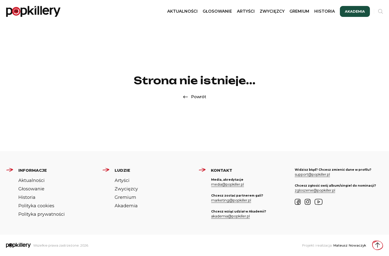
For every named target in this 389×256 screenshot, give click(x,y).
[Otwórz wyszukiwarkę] (380, 11)
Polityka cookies (36, 206)
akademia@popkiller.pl (230, 216)
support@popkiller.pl (312, 174)
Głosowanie (217, 11)
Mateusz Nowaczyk (349, 245)
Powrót (194, 96)
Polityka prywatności (41, 214)
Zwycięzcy (272, 11)
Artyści (246, 11)
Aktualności (182, 11)
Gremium (299, 11)
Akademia (355, 11)
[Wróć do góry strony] (377, 245)
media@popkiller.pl (227, 184)
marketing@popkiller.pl (231, 200)
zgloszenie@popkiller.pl (315, 190)
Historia (324, 11)
